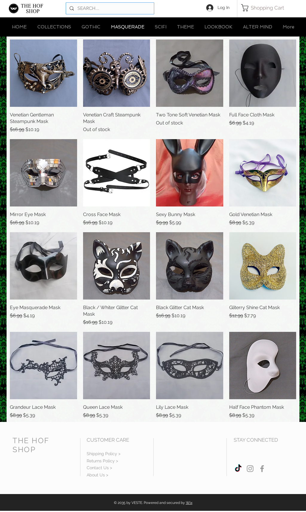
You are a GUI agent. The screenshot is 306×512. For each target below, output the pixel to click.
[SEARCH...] (109, 8)
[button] (266, 7)
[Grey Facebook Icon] (262, 468)
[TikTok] (238, 468)
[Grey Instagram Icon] (250, 468)
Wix (189, 503)
